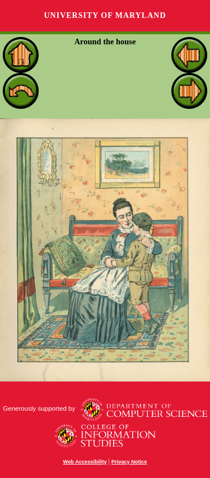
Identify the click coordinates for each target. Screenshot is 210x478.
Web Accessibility (85, 462)
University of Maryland (105, 15)
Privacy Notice (129, 462)
